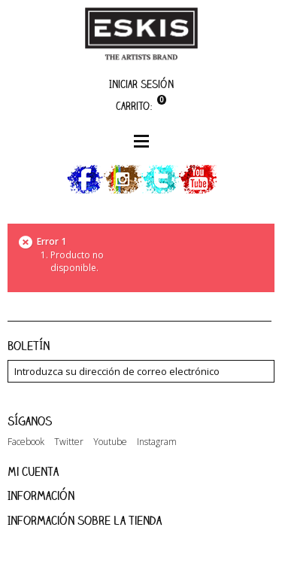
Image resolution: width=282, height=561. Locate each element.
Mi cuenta (33, 471)
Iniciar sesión (141, 84)
